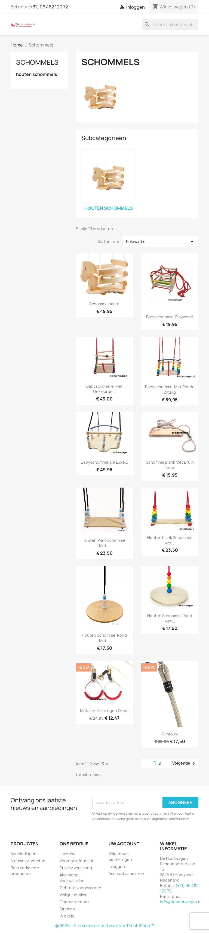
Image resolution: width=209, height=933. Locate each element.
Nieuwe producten (28, 860)
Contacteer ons (75, 901)
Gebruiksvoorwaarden (80, 887)
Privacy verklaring (76, 867)
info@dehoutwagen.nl (180, 901)
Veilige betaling (74, 894)
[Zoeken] (170, 24)
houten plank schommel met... (169, 540)
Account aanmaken (126, 873)
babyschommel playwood (169, 316)
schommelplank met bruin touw (170, 465)
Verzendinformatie (77, 860)
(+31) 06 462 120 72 (48, 7)
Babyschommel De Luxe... (104, 462)
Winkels (67, 916)
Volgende (184, 763)
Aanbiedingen (23, 853)
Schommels (37, 62)
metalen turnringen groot (104, 710)
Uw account (124, 844)
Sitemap (67, 909)
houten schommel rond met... (104, 638)
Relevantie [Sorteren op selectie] (160, 241)
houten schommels (36, 74)
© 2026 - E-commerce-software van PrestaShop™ (104, 926)
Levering (68, 853)
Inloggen (117, 866)
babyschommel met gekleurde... (104, 389)
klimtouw (169, 734)
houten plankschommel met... (104, 543)
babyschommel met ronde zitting (170, 389)
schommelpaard (104, 303)
